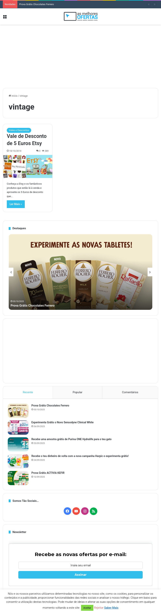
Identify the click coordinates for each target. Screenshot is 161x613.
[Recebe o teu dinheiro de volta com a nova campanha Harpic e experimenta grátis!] (19, 462)
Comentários (130, 392)
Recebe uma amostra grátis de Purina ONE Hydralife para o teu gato (72, 440)
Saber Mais (111, 607)
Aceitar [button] (87, 607)
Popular (77, 392)
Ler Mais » (16, 204)
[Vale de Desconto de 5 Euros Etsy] (27, 166)
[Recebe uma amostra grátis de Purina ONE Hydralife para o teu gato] (19, 445)
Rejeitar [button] (99, 607)
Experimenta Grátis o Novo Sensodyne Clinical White (63, 423)
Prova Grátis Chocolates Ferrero (36, 4)
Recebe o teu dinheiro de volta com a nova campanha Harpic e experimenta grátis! (80, 456)
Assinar (81, 576)
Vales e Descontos (19, 130)
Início (13, 95)
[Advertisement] (80, 54)
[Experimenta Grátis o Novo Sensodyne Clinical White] (19, 428)
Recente (28, 392)
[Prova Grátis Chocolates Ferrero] (19, 412)
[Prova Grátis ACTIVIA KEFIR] (19, 479)
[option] (80, 272)
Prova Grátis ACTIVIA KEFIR (48, 473)
